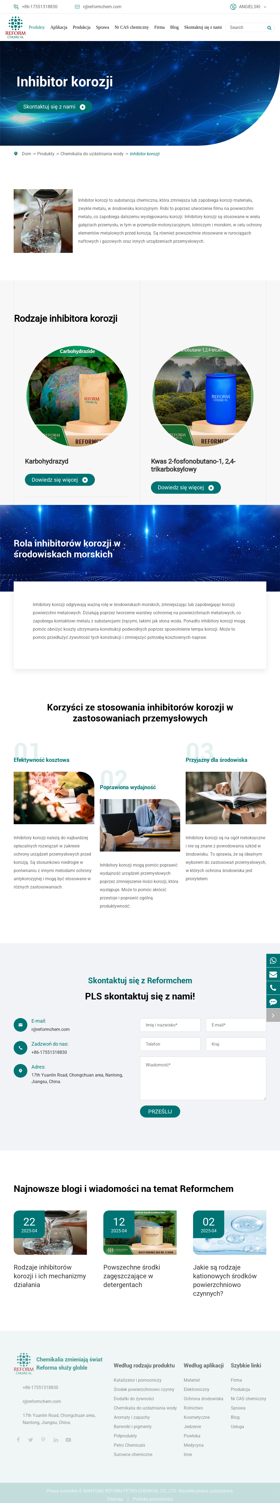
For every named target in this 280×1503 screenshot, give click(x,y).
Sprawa (102, 27)
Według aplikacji (204, 1369)
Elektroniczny (196, 1393)
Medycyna (194, 1449)
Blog (174, 27)
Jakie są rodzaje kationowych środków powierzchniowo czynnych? (225, 1280)
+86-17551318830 (35, 6)
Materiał (192, 1384)
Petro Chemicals (129, 1449)
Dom (26, 153)
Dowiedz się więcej (60, 479)
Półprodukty (125, 1440)
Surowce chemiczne (133, 1458)
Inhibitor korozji (144, 153)
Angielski (248, 7)
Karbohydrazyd (46, 461)
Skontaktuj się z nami (203, 27)
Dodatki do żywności (134, 1402)
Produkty (37, 27)
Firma (159, 27)
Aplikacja (58, 27)
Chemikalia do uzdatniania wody (92, 153)
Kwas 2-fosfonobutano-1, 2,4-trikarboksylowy (193, 465)
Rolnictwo (193, 1412)
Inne (188, 1458)
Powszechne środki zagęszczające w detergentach (131, 1276)
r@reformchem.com (98, 6)
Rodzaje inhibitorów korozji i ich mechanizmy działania (50, 1276)
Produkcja (82, 27)
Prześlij (160, 1111)
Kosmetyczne (197, 1421)
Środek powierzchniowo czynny (144, 1393)
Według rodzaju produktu (144, 1369)
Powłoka (192, 1440)
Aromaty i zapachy (132, 1421)
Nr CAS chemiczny (132, 27)
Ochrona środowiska (203, 1402)
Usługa (237, 1430)
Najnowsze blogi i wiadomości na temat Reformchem (124, 1188)
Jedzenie (192, 1430)
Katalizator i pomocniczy (138, 1384)
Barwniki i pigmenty (133, 1430)
